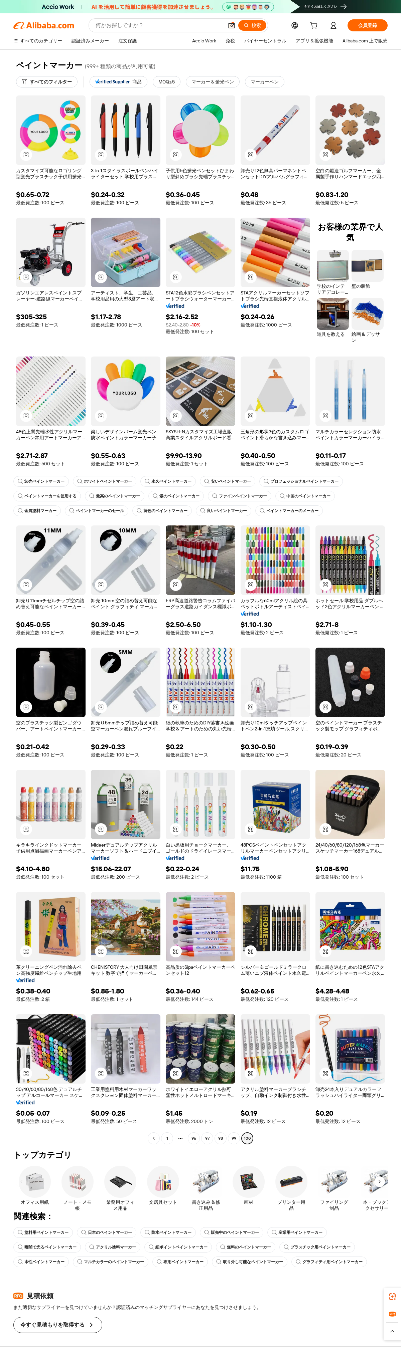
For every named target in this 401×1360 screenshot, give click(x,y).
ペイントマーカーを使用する (47, 496)
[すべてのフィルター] (47, 81)
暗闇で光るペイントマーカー (47, 1247)
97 (207, 1138)
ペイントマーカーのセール (96, 510)
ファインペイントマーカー (239, 496)
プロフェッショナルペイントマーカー (301, 481)
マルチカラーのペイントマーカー (110, 1262)
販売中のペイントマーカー (231, 1232)
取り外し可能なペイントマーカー (249, 1262)
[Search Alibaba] (159, 25)
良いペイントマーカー (223, 510)
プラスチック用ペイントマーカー (317, 1247)
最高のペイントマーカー (114, 496)
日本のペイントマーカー (106, 1232)
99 (234, 1138)
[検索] (252, 25)
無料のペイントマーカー (245, 1247)
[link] (392, 1296)
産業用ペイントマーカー (297, 1232)
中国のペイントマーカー (305, 496)
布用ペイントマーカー (180, 1262)
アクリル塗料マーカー (112, 1247)
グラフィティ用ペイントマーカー (329, 1262)
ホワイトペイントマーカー (104, 481)
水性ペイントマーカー (41, 1262)
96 (193, 1138)
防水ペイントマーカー (168, 1232)
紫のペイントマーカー (176, 496)
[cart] (315, 26)
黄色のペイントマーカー (162, 510)
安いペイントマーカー (227, 481)
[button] (232, 25)
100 (247, 1138)
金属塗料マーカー (37, 510)
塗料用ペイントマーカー (43, 1232)
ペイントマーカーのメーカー (289, 510)
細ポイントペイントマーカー (178, 1247)
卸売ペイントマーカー (41, 481)
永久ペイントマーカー (168, 481)
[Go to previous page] (154, 1138)
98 (220, 1138)
